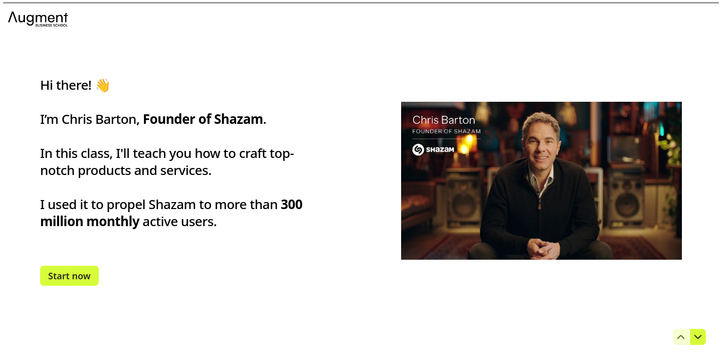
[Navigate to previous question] (681, 337)
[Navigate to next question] (698, 337)
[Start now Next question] (69, 276)
